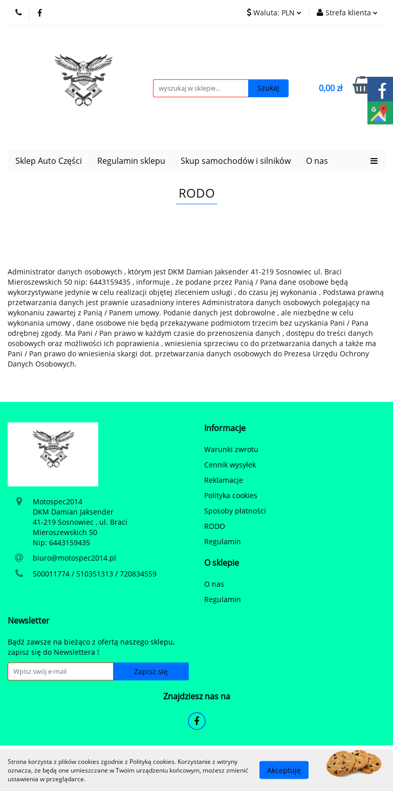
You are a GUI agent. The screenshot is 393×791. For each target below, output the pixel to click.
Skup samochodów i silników (236, 160)
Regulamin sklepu (131, 160)
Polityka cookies (230, 495)
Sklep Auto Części (48, 160)
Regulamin (222, 541)
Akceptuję (284, 770)
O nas (317, 160)
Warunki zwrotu (231, 449)
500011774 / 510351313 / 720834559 (95, 574)
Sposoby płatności (235, 511)
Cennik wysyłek (230, 464)
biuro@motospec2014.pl (74, 558)
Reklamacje (223, 480)
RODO (214, 526)
